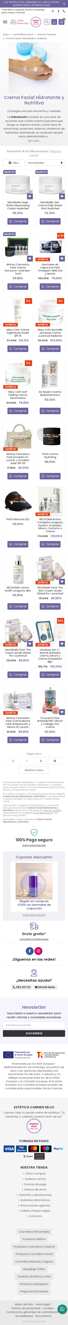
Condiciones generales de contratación (32, 1312)
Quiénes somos (35, 1179)
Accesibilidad (24, 1316)
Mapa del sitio (24, 1304)
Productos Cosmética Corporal (34, 1246)
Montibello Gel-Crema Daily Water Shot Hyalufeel (50, 205)
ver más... (34, 140)
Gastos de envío (35, 1189)
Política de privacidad (25, 1308)
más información (34, 915)
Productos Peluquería (34, 1284)
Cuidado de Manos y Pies (34, 1276)
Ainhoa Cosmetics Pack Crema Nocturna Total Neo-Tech (18, 269)
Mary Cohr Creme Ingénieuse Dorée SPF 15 (18, 333)
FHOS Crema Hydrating (50, 455)
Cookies (48, 1308)
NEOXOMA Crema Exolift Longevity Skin (18, 589)
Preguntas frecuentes (34, 1291)
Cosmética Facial (43, 812)
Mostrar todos (34, 770)
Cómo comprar (35, 1173)
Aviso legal (43, 1304)
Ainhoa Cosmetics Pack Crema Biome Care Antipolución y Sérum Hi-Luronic (17, 722)
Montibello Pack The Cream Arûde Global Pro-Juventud (18, 653)
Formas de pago (35, 1184)
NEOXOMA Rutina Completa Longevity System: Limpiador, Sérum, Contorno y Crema (50, 525)
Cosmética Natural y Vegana (34, 1261)
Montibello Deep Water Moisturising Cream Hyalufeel (18, 205)
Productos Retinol (34, 1239)
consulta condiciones (34, 939)
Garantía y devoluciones (35, 1195)
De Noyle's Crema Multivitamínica (50, 393)
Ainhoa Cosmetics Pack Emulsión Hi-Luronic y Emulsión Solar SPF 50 (18, 458)
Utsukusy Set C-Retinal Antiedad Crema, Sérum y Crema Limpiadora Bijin (50, 656)
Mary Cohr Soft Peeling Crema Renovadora (17, 395)
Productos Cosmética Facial (34, 1254)
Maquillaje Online (34, 1269)
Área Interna (43, 1316)
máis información (34, 845)
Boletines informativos (35, 1200)
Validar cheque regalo (35, 1211)
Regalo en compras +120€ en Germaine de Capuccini (34, 904)
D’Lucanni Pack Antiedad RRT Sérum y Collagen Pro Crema (50, 722)
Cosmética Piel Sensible (34, 1232)
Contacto (35, 1216)
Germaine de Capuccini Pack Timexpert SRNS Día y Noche (50, 269)
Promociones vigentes (35, 1205)
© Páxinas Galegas (34, 1321)
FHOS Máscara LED (17, 519)
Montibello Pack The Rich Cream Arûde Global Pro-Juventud (50, 590)
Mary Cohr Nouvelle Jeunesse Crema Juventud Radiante (50, 333)
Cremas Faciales (52, 810)
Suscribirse (34, 1033)
